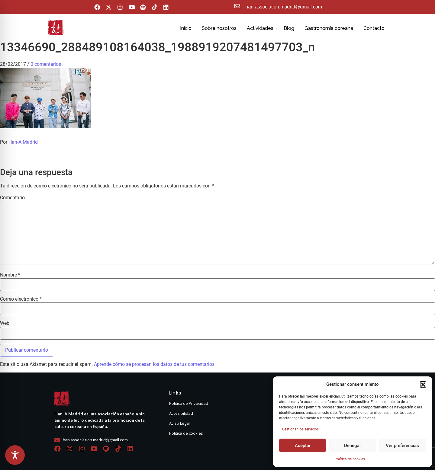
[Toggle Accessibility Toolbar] (15, 455)
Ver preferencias (402, 445)
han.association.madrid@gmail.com (284, 6)
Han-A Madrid (23, 142)
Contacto (374, 28)
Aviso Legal (179, 423)
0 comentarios (46, 64)
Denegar (352, 445)
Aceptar (303, 445)
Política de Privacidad (188, 403)
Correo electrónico (21, 299)
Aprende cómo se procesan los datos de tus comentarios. (155, 364)
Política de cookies (349, 459)
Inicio (186, 28)
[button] (423, 384)
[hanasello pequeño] (55, 27)
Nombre (10, 275)
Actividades (261, 28)
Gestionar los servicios (300, 429)
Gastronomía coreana (328, 28)
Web (4, 323)
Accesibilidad (181, 413)
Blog (289, 28)
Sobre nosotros (219, 28)
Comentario (12, 197)
